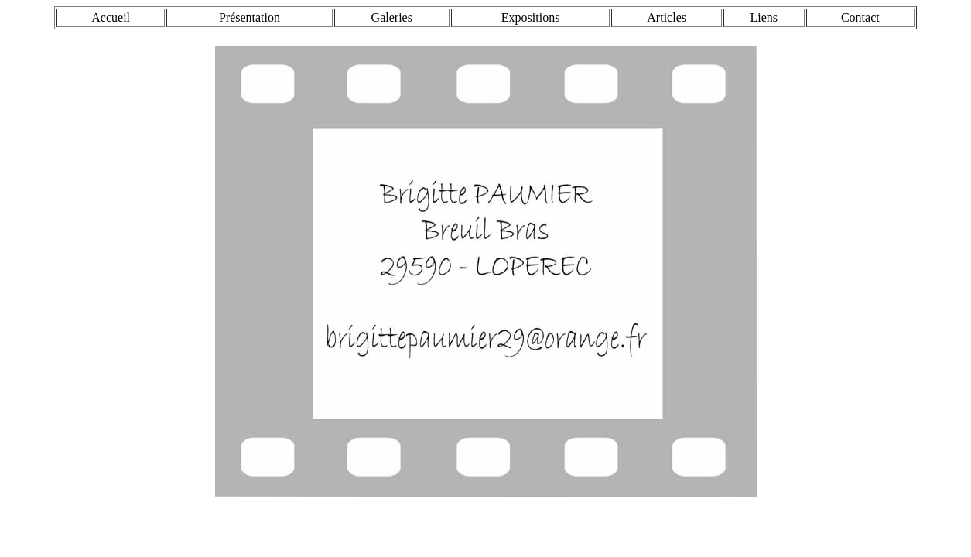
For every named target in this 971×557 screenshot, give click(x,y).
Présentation (249, 17)
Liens (764, 17)
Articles (666, 17)
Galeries (391, 17)
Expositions (530, 17)
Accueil (110, 17)
